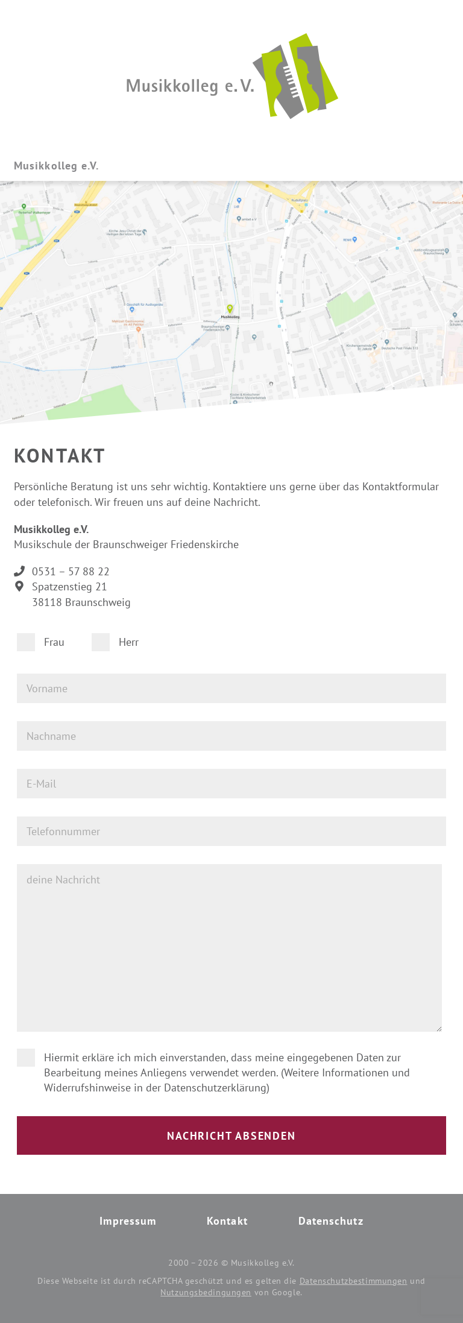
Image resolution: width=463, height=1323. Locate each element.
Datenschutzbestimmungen (354, 1280)
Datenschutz (331, 1221)
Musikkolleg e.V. (56, 165)
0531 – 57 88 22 (71, 571)
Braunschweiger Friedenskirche (166, 544)
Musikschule (43, 544)
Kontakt (227, 1221)
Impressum (127, 1221)
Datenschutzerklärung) (216, 1087)
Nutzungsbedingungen (205, 1292)
